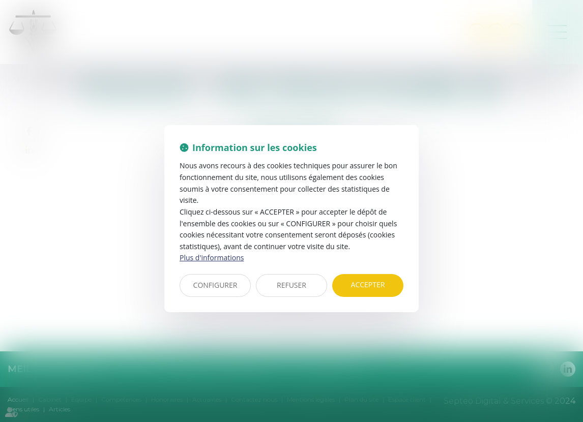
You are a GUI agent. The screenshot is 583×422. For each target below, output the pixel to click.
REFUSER (291, 285)
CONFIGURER (215, 285)
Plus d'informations (212, 257)
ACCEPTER (368, 284)
